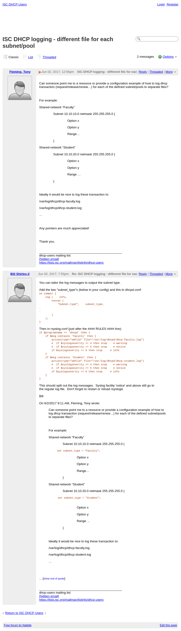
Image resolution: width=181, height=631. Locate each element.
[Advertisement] (91, 21)
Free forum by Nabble (18, 625)
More (169, 72)
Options (168, 56)
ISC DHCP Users (15, 4)
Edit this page (168, 625)
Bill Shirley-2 (19, 274)
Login (161, 4)
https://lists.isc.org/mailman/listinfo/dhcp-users (71, 262)
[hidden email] (49, 259)
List (30, 57)
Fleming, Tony (20, 72)
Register (172, 4)
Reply (143, 72)
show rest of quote (54, 578)
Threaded (49, 57)
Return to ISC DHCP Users (24, 613)
